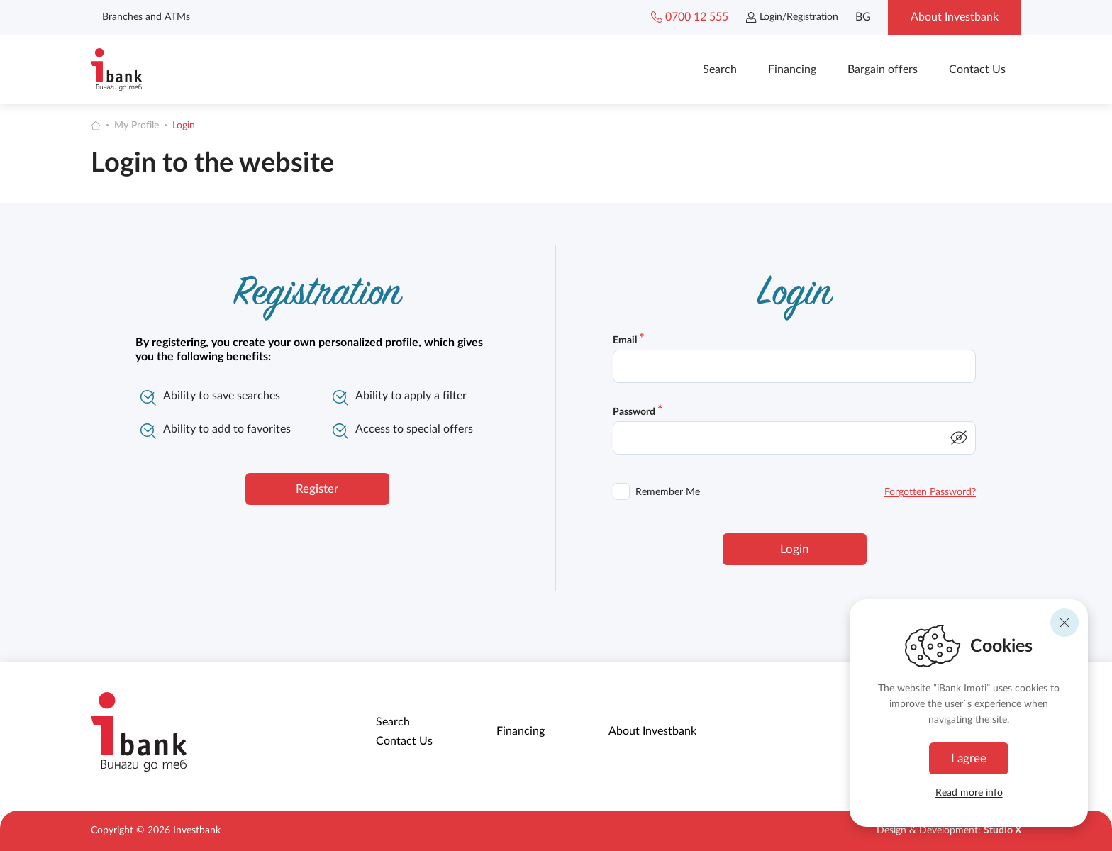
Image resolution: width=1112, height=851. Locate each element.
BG (863, 17)
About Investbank (652, 731)
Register (317, 489)
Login (183, 125)
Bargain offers (882, 69)
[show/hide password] (958, 437)
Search (720, 69)
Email (629, 340)
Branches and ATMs (146, 17)
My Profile (136, 125)
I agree (968, 758)
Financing (792, 69)
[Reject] (1064, 622)
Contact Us (977, 69)
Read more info (969, 793)
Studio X (1002, 830)
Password (638, 412)
